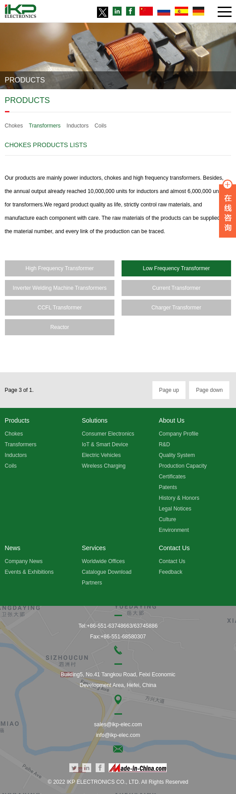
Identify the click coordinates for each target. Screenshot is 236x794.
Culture (167, 519)
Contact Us (172, 561)
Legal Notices (175, 509)
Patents (168, 487)
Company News (24, 561)
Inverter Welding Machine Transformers (60, 288)
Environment (174, 530)
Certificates (172, 476)
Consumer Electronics (108, 434)
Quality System (177, 455)
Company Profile (178, 434)
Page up (169, 390)
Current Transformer (176, 288)
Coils (101, 126)
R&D (164, 444)
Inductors (77, 126)
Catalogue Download (106, 572)
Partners (92, 583)
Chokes (14, 126)
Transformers (45, 126)
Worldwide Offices (103, 561)
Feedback (170, 572)
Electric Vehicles (101, 455)
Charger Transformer (176, 307)
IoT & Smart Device (105, 444)
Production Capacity (182, 466)
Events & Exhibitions (29, 572)
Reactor (59, 327)
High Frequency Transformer (59, 268)
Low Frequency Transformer (176, 268)
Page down (209, 390)
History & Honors (179, 498)
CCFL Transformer (60, 307)
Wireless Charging (104, 466)
